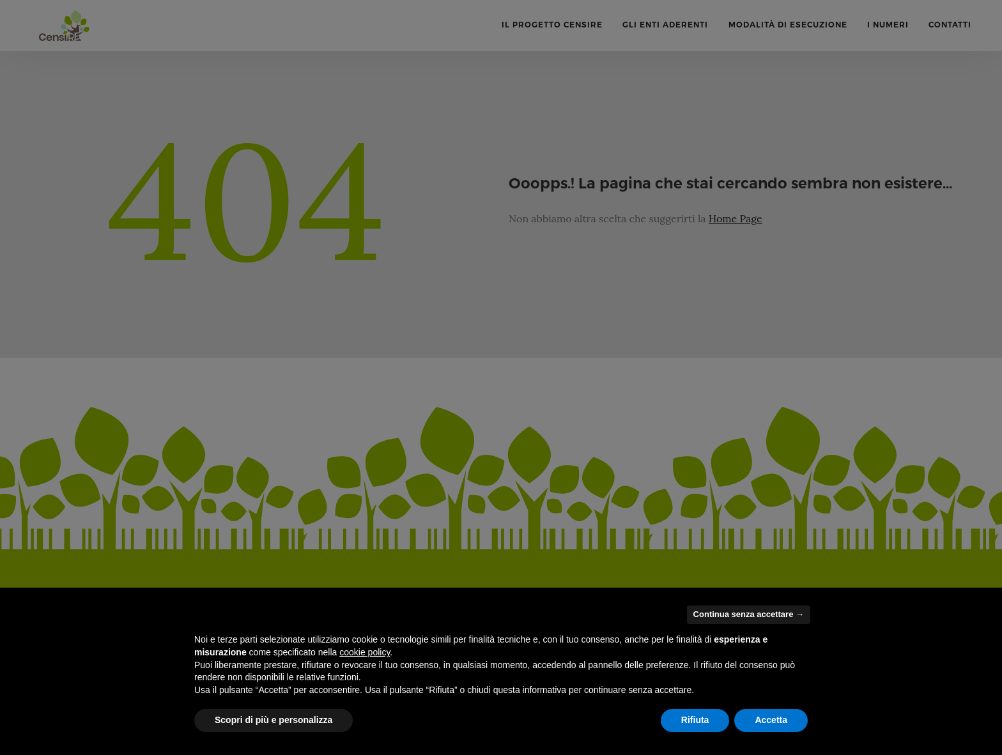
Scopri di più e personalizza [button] (273, 720)
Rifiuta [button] (695, 720)
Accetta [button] (771, 720)
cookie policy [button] (364, 652)
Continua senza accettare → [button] (748, 614)
